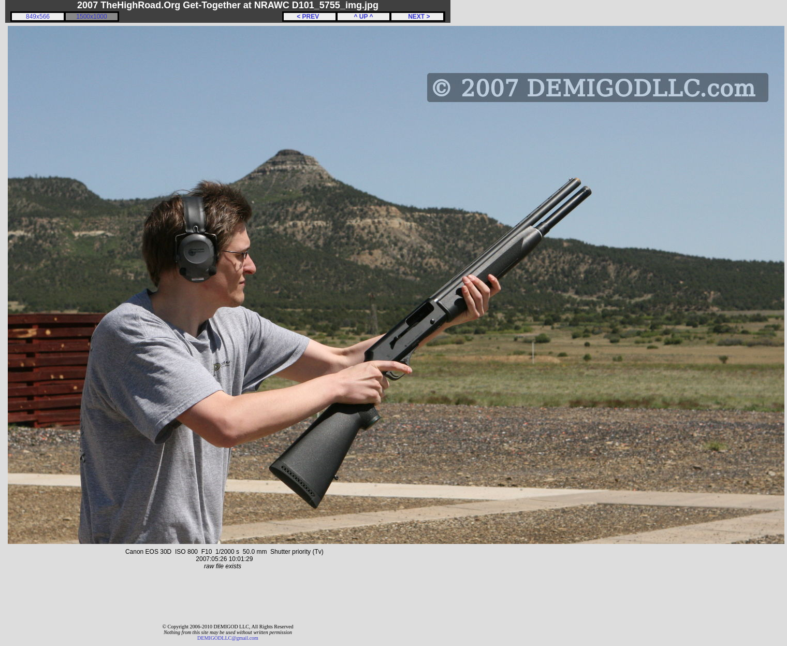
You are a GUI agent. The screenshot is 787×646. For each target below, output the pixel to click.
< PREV (310, 16)
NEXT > (417, 16)
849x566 (38, 16)
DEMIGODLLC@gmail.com (227, 638)
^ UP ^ (363, 16)
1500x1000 (91, 16)
